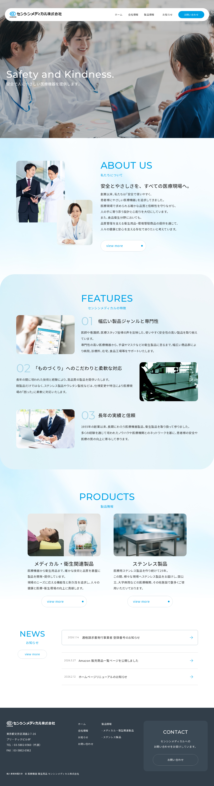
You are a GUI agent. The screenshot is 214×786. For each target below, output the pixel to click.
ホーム (118, 14)
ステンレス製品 (112, 737)
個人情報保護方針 (14, 773)
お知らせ (167, 14)
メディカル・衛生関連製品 (118, 730)
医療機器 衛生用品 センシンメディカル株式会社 (36, 15)
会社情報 (133, 14)
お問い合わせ (191, 14)
